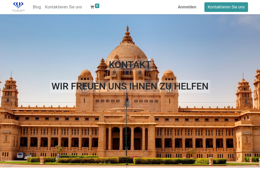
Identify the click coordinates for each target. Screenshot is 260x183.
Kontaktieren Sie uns (226, 7)
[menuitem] (37, 7)
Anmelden (187, 7)
